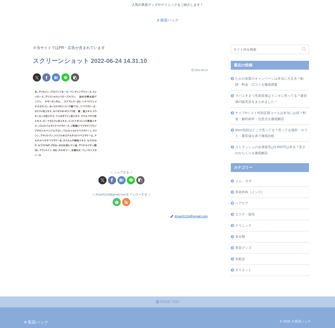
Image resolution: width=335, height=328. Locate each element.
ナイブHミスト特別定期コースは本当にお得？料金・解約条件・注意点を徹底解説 (270, 116)
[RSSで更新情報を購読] (126, 202)
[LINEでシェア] (65, 77)
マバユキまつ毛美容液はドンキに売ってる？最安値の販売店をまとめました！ (271, 99)
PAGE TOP (167, 302)
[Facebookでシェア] (46, 77)
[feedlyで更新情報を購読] (117, 202)
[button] (75, 77)
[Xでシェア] (37, 77)
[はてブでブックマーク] (56, 77)
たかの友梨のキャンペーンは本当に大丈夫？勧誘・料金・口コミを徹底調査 (269, 81)
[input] (270, 49)
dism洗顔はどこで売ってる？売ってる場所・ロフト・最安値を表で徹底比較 (271, 133)
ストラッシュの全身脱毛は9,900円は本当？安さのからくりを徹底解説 (270, 150)
